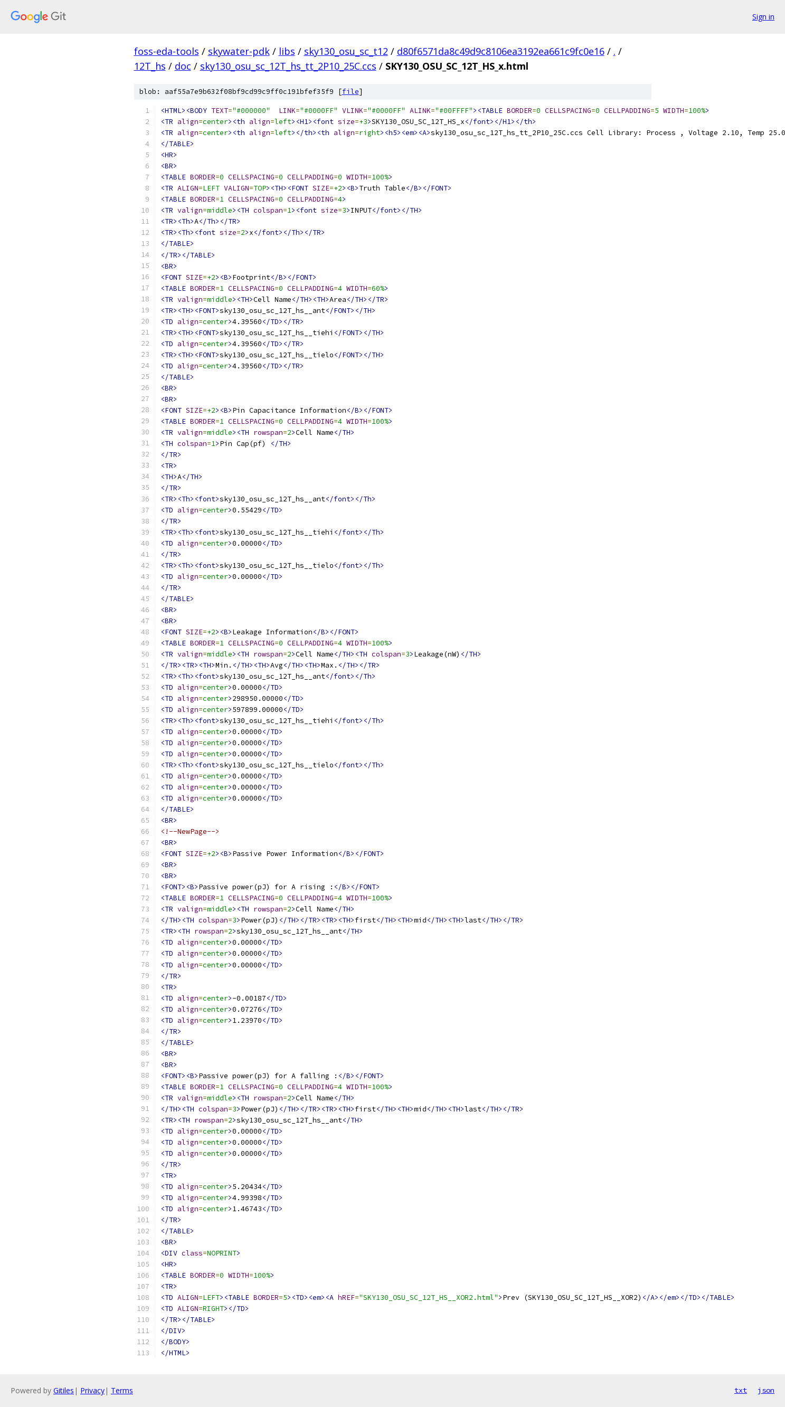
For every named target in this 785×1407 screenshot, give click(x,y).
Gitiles (63, 1390)
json (766, 1390)
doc (183, 66)
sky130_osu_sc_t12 (346, 51)
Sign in (763, 17)
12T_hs (150, 66)
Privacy (92, 1390)
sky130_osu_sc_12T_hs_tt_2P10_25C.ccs (288, 66)
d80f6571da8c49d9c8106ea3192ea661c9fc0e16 (500, 51)
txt (740, 1390)
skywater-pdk (239, 51)
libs (287, 51)
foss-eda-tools (166, 51)
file (350, 91)
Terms (122, 1390)
